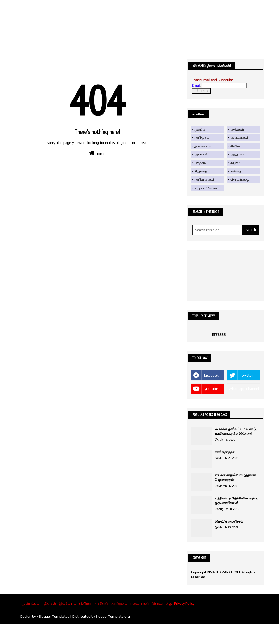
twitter (247, 375)
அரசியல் (201, 154)
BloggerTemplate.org (113, 616)
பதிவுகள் (237, 129)
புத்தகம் (200, 163)
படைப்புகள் (239, 137)
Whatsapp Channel (244, 389)
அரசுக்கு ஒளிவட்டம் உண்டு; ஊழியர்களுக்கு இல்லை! (236, 431)
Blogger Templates (54, 616)
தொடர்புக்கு (239, 179)
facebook (211, 375)
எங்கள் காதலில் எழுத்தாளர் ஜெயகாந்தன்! (235, 477)
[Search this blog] (217, 230)
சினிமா (235, 146)
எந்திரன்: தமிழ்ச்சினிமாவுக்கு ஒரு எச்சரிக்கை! (236, 500)
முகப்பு (199, 129)
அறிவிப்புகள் (204, 179)
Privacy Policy (184, 603)
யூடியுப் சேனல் (205, 188)
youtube (211, 389)
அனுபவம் (238, 154)
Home (97, 153)
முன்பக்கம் (30, 603)
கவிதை (235, 171)
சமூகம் (235, 163)
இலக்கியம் (202, 146)
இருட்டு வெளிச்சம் (229, 521)
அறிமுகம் (201, 137)
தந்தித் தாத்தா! (225, 452)
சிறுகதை (200, 171)
